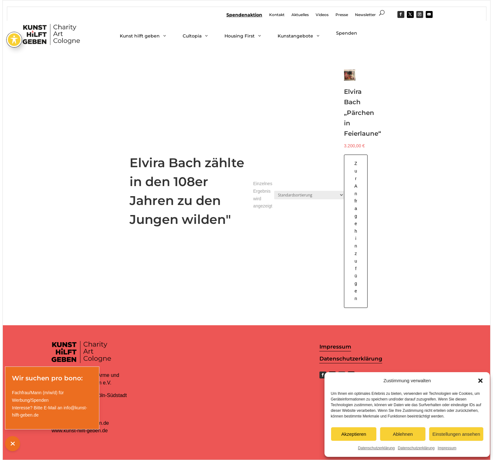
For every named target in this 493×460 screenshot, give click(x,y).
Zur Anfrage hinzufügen (355, 231)
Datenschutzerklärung (376, 448)
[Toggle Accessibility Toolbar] (14, 17)
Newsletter (365, 15)
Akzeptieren (353, 434)
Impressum (447, 448)
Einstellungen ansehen (456, 434)
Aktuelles (300, 15)
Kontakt (277, 15)
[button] (480, 381)
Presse (341, 15)
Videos (322, 15)
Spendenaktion (244, 15)
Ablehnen (403, 434)
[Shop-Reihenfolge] (309, 195)
